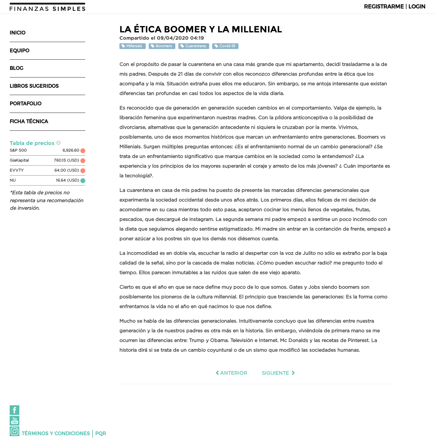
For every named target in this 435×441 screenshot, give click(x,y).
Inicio (17, 33)
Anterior (231, 373)
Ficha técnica (29, 121)
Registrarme (384, 6)
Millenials (132, 46)
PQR (100, 433)
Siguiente (278, 373)
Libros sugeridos (34, 86)
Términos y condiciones (56, 433)
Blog (16, 68)
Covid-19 (225, 46)
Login (416, 6)
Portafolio (25, 104)
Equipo (19, 51)
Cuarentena (193, 46)
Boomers (162, 46)
